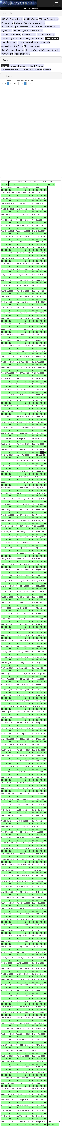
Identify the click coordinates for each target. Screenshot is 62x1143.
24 (15, 83)
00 (10, 184)
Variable (7, 13)
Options (7, 76)
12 (11, 83)
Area (5, 60)
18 (6, 184)
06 (14, 184)
